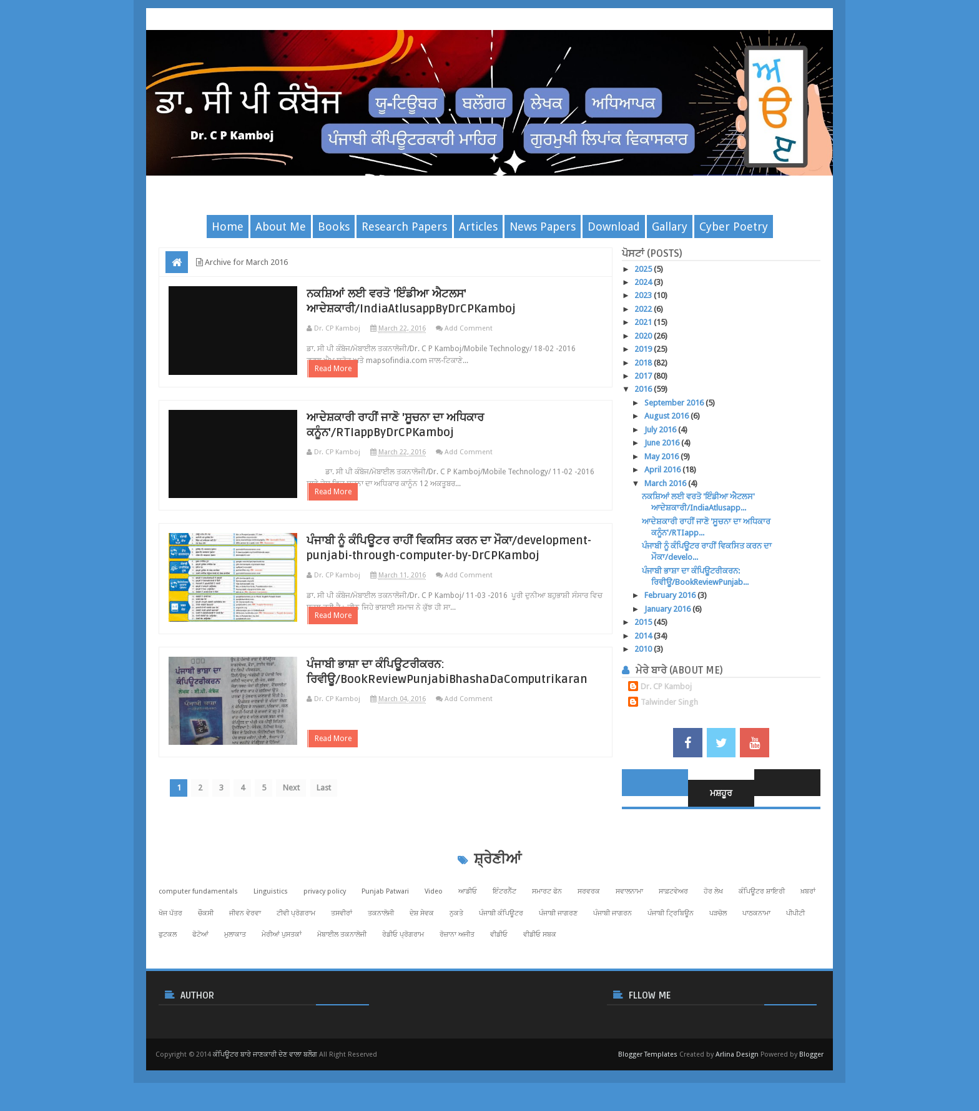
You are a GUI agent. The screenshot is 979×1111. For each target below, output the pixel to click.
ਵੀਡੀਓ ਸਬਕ (539, 975)
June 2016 (662, 442)
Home (228, 226)
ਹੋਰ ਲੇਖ (713, 932)
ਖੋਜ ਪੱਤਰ (170, 954)
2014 (644, 635)
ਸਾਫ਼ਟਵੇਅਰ (673, 932)
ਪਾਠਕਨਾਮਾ (756, 954)
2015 (644, 622)
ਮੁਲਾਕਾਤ (235, 975)
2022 (644, 309)
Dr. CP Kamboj (666, 686)
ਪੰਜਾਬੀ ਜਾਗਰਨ (612, 954)
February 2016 (670, 595)
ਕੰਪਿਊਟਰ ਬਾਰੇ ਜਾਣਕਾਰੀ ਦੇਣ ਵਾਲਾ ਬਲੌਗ (265, 1095)
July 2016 (661, 429)
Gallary (669, 226)
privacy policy (324, 932)
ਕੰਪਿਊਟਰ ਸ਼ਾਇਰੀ (762, 932)
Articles (478, 226)
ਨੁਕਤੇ (456, 954)
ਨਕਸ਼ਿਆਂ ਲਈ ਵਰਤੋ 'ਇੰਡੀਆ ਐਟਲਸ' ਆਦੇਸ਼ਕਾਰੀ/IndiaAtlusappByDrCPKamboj (449, 301)
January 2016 (668, 609)
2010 (644, 649)
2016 (644, 389)
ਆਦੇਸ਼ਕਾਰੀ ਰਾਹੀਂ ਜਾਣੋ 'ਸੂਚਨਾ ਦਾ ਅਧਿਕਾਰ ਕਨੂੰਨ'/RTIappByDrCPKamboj (432, 440)
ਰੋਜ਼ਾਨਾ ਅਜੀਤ (457, 975)
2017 (644, 376)
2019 (644, 349)
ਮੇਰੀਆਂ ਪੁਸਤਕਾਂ (282, 975)
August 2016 (667, 416)
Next (308, 849)
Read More (360, 383)
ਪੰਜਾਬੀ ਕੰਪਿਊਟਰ (501, 954)
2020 (644, 336)
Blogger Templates (647, 1095)
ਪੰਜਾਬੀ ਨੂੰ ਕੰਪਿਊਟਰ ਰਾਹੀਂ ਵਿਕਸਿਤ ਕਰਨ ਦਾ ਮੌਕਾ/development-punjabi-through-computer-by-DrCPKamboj (441, 586)
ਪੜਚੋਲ (718, 954)
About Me (280, 226)
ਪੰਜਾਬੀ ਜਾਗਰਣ (558, 954)
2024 (644, 282)
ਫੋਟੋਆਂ (200, 975)
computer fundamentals (198, 932)
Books (334, 226)
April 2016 (663, 469)
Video (434, 932)
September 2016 (675, 402)
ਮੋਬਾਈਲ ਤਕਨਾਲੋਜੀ (342, 975)
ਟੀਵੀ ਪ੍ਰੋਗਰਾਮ (296, 954)
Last (344, 849)
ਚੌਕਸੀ (206, 954)
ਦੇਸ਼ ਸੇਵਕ (422, 954)
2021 (644, 322)
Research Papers (404, 226)
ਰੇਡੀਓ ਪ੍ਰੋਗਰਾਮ (403, 975)
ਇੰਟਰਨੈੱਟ (504, 932)
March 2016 (666, 483)
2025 (644, 269)
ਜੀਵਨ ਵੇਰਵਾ (245, 954)
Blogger (811, 1095)
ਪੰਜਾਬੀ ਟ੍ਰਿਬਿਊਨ (670, 954)
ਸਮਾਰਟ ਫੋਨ (547, 932)
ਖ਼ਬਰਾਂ (807, 932)
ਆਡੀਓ (467, 932)
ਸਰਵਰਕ (589, 932)
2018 (644, 362)
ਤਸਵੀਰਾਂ (341, 954)
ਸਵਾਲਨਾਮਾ (629, 932)
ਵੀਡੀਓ (499, 975)
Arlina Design (737, 1095)
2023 (644, 295)
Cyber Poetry (733, 226)
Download (614, 226)
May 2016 (662, 456)
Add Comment (496, 328)
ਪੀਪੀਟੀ (795, 954)
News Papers (542, 226)
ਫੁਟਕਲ (168, 975)
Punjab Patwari (385, 932)
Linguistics (270, 932)
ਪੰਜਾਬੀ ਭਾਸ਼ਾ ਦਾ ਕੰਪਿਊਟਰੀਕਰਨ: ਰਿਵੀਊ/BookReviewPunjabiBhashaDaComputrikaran (468, 724)
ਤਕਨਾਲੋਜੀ (381, 954)
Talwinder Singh (669, 702)
